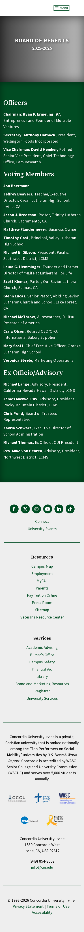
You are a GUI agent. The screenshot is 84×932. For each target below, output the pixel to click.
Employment (42, 573)
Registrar (42, 690)
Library (42, 676)
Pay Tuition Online (42, 595)
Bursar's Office (42, 654)
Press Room (42, 602)
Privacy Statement (28, 906)
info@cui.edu (42, 867)
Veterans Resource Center (42, 617)
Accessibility (42, 912)
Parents (42, 588)
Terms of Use (58, 906)
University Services (42, 698)
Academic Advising (42, 647)
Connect (42, 521)
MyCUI (42, 580)
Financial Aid (42, 669)
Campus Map (42, 566)
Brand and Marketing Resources (42, 683)
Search (76, 7)
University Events (42, 528)
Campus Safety (42, 661)
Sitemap (42, 609)
